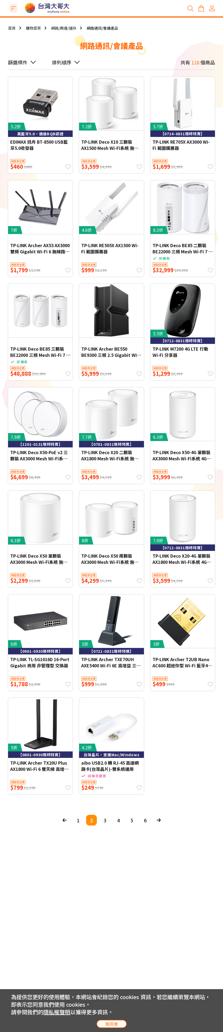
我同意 (111, 1024)
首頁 (12, 28)
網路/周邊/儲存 (63, 28)
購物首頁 (33, 28)
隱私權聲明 (56, 1012)
